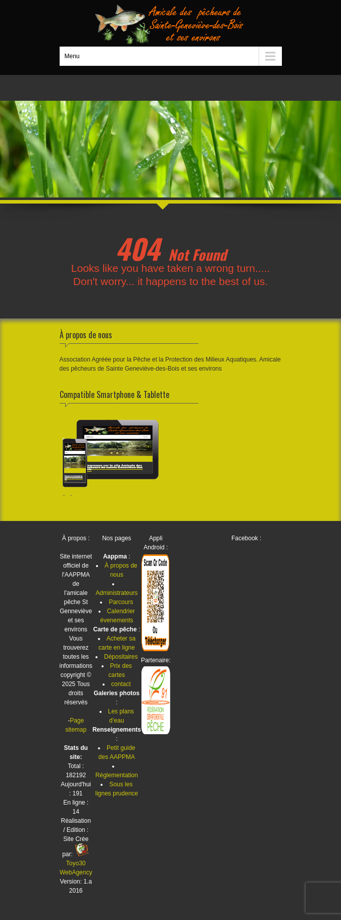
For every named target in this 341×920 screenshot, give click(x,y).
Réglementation (116, 775)
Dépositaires (121, 656)
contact (121, 684)
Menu (72, 56)
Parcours (121, 602)
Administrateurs (116, 592)
